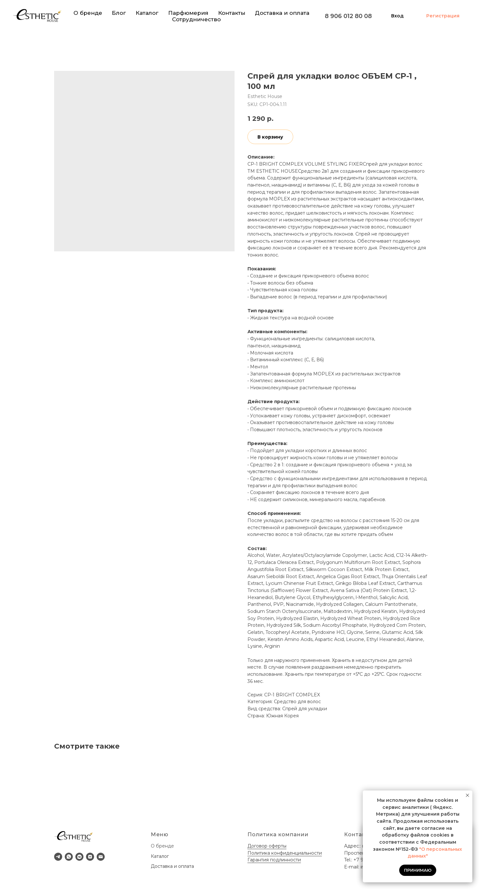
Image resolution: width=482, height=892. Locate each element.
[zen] (90, 857)
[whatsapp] (69, 857)
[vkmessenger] (79, 857)
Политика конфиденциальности (284, 853)
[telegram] (58, 857)
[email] (101, 857)
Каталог (147, 13)
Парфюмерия (188, 13)
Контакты (231, 13)
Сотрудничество (196, 19)
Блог (119, 13)
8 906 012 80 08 (348, 16)
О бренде (87, 13)
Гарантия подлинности (274, 860)
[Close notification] (467, 795)
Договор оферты (266, 846)
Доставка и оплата (282, 13)
